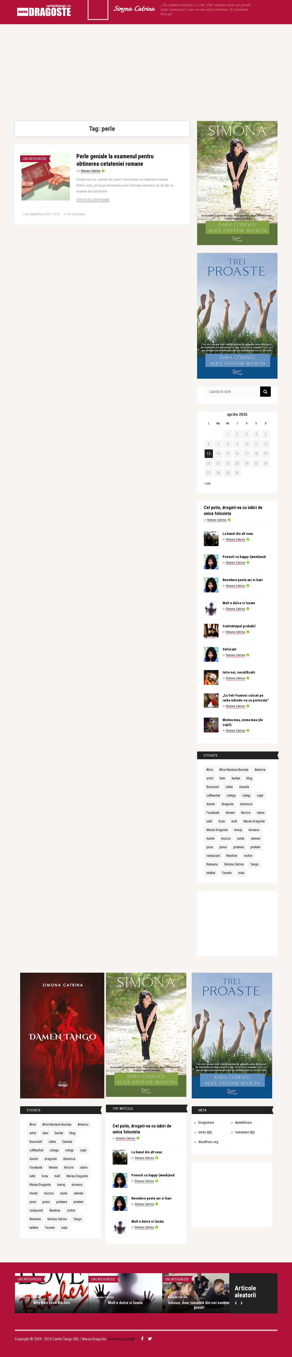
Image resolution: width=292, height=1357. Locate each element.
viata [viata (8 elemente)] (241, 873)
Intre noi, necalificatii (239, 672)
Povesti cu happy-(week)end (244, 557)
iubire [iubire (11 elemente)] (260, 813)
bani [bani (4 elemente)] (222, 778)
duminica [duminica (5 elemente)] (246, 804)
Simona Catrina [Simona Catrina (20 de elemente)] (234, 864)
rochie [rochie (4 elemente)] (248, 856)
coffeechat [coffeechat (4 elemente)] (213, 795)
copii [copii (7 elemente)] (260, 795)
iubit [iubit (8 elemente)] (209, 821)
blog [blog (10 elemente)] (249, 778)
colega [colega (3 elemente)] (231, 795)
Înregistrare (206, 1123)
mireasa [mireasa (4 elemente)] (254, 830)
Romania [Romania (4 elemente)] (212, 864)
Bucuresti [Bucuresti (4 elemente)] (212, 787)
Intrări (205, 1132)
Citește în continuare (92, 200)
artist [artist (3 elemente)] (209, 778)
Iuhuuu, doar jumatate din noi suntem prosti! (199, 1305)
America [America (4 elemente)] (260, 770)
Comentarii (245, 1132)
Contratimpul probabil (239, 626)
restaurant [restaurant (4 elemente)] (213, 856)
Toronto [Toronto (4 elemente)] (227, 873)
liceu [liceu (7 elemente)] (222, 821)
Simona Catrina (133, 9)
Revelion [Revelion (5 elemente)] (231, 856)
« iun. (207, 483)
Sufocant (229, 649)
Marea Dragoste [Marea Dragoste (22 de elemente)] (217, 830)
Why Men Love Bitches (51, 1303)
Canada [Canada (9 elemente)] (244, 787)
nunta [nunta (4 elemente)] (240, 838)
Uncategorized (35, 159)
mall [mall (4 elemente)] (234, 821)
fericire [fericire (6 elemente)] (245, 813)
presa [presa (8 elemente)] (223, 847)
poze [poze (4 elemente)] (209, 847)
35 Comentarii (77, 214)
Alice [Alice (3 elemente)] (209, 770)
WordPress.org (208, 1142)
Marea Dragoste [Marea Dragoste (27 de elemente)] (254, 821)
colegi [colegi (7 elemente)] (246, 795)
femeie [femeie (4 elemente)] (230, 813)
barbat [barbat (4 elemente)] (236, 778)
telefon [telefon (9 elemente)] (210, 873)
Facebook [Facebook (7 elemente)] (212, 813)
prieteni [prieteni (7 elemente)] (255, 847)
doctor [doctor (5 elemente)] (210, 804)
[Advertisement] (146, 72)
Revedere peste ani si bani (243, 580)
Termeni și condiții (121, 1339)
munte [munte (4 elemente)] (210, 838)
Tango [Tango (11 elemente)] (254, 864)
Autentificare (243, 1123)
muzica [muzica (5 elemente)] (226, 838)
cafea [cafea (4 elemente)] (229, 787)
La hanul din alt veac (238, 534)
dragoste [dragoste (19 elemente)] (227, 804)
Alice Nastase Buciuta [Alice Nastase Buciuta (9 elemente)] (233, 770)
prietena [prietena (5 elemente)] (238, 847)
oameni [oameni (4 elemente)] (255, 838)
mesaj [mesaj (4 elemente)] (238, 830)
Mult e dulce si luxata (239, 603)
